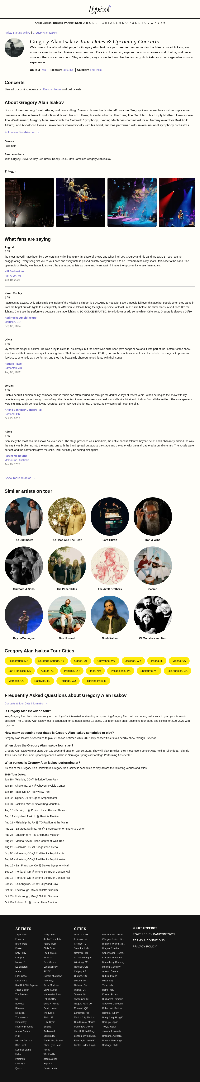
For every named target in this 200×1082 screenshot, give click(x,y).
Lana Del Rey (51, 966)
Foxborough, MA (18, 660)
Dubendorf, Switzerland (114, 1008)
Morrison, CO (13, 321)
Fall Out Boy (50, 999)
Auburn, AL (47, 670)
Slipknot (48, 1063)
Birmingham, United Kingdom (114, 934)
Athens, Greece (110, 971)
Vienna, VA (179, 660)
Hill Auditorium (14, 271)
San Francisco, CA (19, 670)
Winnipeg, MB (81, 962)
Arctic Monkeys (51, 985)
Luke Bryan (49, 1022)
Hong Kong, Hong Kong (114, 1017)
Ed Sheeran (21, 966)
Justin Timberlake (52, 939)
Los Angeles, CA (178, 670)
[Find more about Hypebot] (100, 9)
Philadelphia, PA (121, 670)
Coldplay (19, 957)
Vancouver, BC (81, 999)
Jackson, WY (133, 660)
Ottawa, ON (80, 990)
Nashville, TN (42, 680)
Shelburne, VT (149, 670)
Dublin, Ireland (109, 976)
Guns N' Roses (51, 1003)
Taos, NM (95, 670)
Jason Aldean (50, 1059)
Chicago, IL (80, 943)
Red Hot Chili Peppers (26, 985)
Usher (18, 1054)
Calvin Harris (50, 1068)
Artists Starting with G (18, 32)
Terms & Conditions (149, 940)
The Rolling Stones (53, 1040)
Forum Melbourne (16, 455)
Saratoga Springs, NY (51, 660)
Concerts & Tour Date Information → (26, 703)
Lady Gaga (21, 976)
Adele (18, 971)
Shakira (47, 1026)
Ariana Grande (22, 1031)
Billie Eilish (20, 1045)
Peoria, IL (157, 660)
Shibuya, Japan (110, 1022)
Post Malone (50, 962)
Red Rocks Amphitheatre (20, 317)
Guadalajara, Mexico (84, 1022)
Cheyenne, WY (106, 660)
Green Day (20, 1022)
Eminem (19, 939)
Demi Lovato (50, 1008)
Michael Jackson (23, 1040)
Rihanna (19, 1008)
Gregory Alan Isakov (45, 32)
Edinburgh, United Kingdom (86, 1040)
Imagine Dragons (24, 1026)
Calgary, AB (80, 971)
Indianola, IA (80, 939)
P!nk (17, 1036)
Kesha (47, 1049)
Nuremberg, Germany (113, 962)
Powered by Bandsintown (154, 934)
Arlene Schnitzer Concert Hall (23, 409)
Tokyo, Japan (109, 1026)
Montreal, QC (81, 1008)
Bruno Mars (21, 943)
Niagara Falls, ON (83, 1003)
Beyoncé (19, 1003)
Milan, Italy (107, 980)
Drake (18, 948)
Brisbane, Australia (111, 1036)
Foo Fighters (50, 953)
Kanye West (50, 943)
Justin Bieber (22, 990)
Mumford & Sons (52, 994)
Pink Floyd (49, 980)
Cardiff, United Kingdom (86, 1031)
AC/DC (47, 971)
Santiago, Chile (110, 1045)
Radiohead (49, 1031)
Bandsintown (52, 89)
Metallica (19, 1013)
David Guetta (50, 990)
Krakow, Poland (110, 994)
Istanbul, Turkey (110, 1013)
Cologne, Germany (112, 957)
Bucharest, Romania (112, 999)
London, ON (80, 980)
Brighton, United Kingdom (114, 943)
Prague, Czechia (110, 948)
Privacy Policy (145, 946)
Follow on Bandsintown (22, 132)
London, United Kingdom (86, 1036)
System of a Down (53, 976)
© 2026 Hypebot (145, 928)
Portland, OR (12, 414)
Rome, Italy (108, 990)
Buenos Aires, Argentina (114, 1040)
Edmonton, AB (13, 367)
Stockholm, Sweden (112, 1003)
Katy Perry (20, 953)
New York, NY (81, 934)
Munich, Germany (111, 966)
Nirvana (47, 957)
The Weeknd (21, 1017)
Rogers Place (13, 363)
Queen (18, 1068)
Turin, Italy (107, 985)
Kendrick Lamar (23, 1049)
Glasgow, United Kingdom (114, 939)
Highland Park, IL (96, 680)
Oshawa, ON (80, 985)
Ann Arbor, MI (13, 275)
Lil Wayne (20, 1063)
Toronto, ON (80, 994)
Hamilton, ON (81, 966)
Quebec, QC (80, 976)
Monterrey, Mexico (83, 1026)
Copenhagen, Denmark (114, 953)
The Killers (49, 1013)
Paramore (20, 1059)
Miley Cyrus (50, 934)
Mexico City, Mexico (84, 1017)
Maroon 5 (20, 962)
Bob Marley (49, 1036)
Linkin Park (21, 980)
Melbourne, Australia (17, 460)
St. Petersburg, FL (83, 957)
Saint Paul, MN (81, 948)
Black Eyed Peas (52, 1045)
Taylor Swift (21, 934)
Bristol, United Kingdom (86, 1045)
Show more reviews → (20, 478)
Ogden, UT (80, 660)
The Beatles (21, 994)
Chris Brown (50, 948)
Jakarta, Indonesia (111, 1031)
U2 (16, 999)
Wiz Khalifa (49, 1054)
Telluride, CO (68, 680)
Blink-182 (48, 1017)
